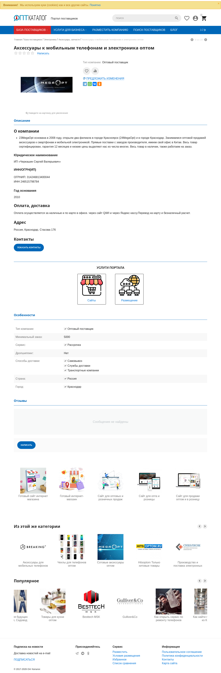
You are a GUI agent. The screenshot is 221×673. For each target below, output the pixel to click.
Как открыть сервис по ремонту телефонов (188, 618)
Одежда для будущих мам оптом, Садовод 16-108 (33, 618)
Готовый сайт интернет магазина (33, 498)
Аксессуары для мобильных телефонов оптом (33, 564)
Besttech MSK (110, 616)
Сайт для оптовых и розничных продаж (110, 498)
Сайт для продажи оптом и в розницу (188, 498)
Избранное (120, 659)
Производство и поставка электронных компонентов (188, 564)
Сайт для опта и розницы (149, 498)
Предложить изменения (105, 78)
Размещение (129, 288)
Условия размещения (126, 655)
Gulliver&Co (149, 616)
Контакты (168, 659)
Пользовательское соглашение (182, 651)
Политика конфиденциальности (182, 655)
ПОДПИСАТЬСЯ (24, 659)
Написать (43, 53)
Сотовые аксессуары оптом (110, 564)
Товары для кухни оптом (71, 618)
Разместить (120, 651)
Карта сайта (169, 663)
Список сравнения (124, 663)
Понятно (95, 5)
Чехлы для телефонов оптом (71, 564)
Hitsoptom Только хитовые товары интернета (149, 564)
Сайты (91, 288)
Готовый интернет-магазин (72, 498)
